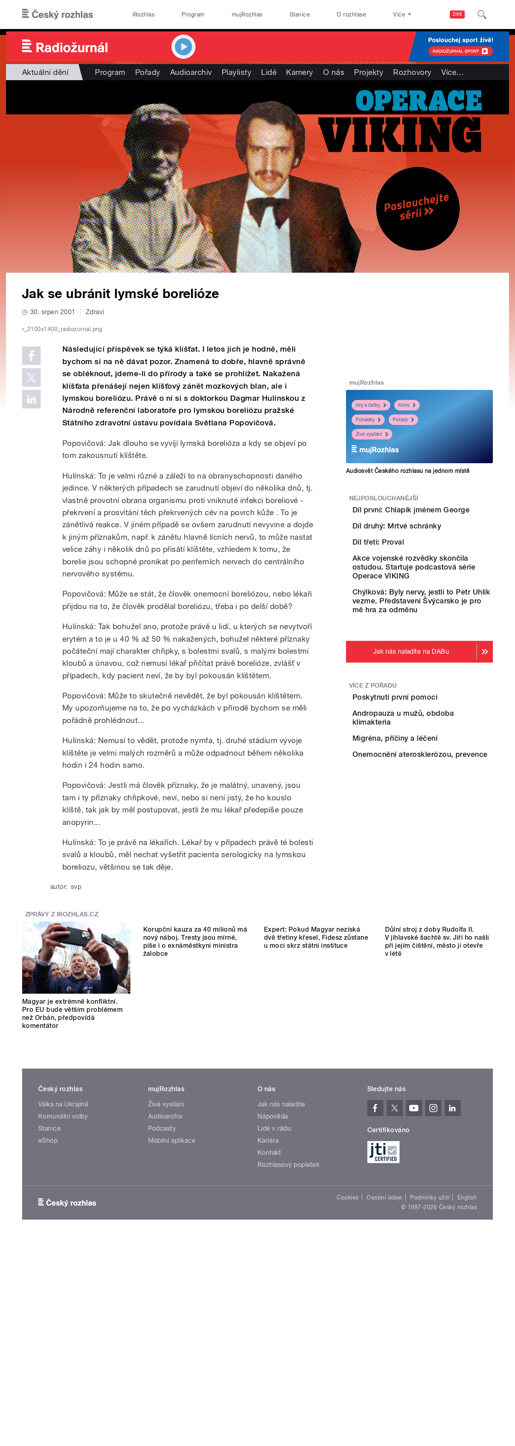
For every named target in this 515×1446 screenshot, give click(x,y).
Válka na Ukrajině (63, 1275)
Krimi (407, 405)
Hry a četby (371, 405)
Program (192, 14)
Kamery (299, 72)
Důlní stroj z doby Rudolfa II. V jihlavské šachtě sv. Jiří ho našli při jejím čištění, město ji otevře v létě (437, 1185)
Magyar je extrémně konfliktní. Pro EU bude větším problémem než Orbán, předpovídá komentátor (72, 1185)
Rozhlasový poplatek (288, 1336)
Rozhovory (412, 72)
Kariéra (268, 1311)
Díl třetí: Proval (423, 582)
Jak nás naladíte (281, 1275)
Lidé (268, 72)
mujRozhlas (247, 14)
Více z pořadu (373, 764)
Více (452, 72)
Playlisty (236, 72)
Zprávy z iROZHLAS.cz (62, 1085)
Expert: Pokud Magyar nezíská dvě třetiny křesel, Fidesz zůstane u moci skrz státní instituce (316, 1181)
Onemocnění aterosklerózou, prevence (442, 890)
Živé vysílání (372, 434)
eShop (48, 1311)
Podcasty (162, 1299)
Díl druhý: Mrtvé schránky (442, 546)
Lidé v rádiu (275, 1299)
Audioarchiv (191, 72)
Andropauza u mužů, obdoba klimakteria (434, 817)
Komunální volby (63, 1287)
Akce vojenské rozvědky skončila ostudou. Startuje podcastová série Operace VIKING (444, 632)
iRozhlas (143, 14)
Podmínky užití (429, 1368)
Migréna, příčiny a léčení (440, 849)
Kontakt (269, 1324)
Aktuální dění (45, 72)
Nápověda (273, 1287)
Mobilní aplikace (172, 1311)
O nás (333, 72)
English (467, 1368)
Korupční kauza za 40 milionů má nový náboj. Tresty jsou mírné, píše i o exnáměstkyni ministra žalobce (195, 1185)
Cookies (347, 1368)
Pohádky (368, 420)
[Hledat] (482, 14)
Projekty (368, 72)
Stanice (300, 14)
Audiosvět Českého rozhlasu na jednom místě (408, 471)
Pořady (148, 72)
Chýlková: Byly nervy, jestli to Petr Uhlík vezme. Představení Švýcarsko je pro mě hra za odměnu (443, 675)
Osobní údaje (384, 1368)
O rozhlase (351, 14)
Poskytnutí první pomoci (440, 776)
